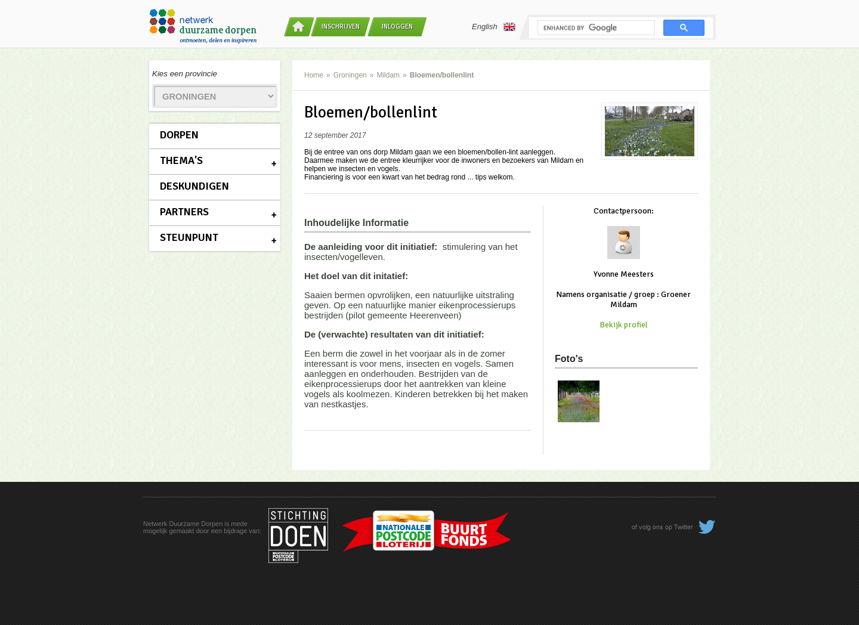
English (493, 27)
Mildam (388, 75)
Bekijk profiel (624, 325)
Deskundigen (194, 186)
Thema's (181, 160)
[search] (595, 28)
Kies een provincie (184, 73)
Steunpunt (189, 237)
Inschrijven (341, 26)
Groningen (350, 75)
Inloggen (397, 26)
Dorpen (179, 134)
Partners (184, 211)
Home (313, 75)
